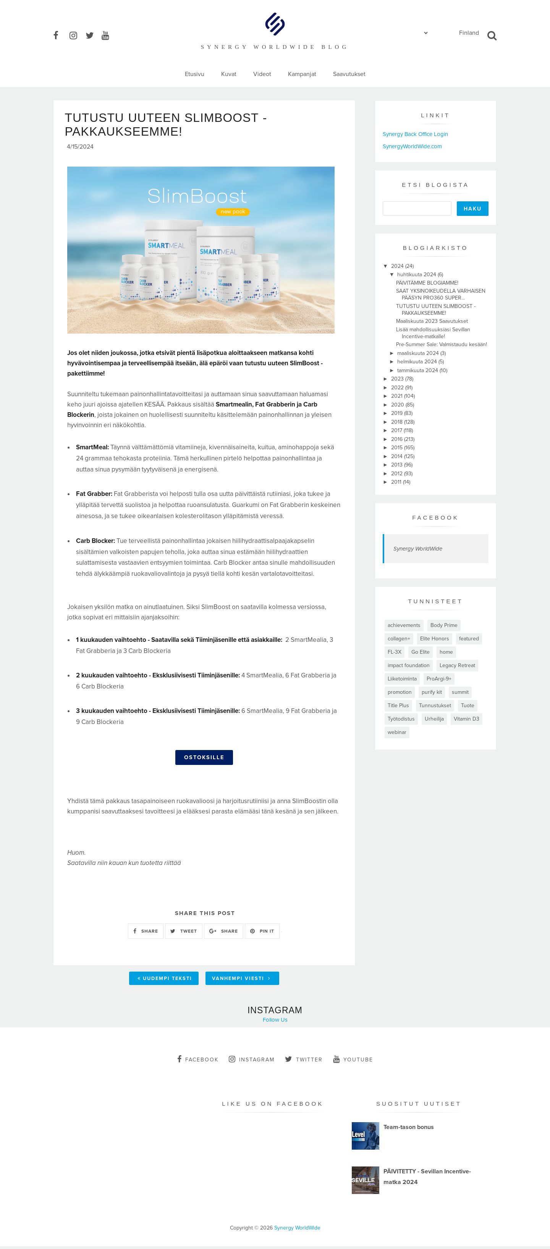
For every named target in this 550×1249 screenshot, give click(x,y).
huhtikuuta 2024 (417, 274)
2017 (397, 430)
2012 (397, 473)
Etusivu (194, 74)
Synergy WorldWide (417, 548)
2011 (397, 482)
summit (460, 692)
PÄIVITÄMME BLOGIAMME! (427, 283)
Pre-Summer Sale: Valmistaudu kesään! (441, 344)
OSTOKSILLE (204, 760)
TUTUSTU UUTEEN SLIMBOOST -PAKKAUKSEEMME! (436, 309)
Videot (262, 74)
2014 (397, 456)
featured (469, 638)
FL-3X (394, 652)
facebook (197, 1061)
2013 (397, 465)
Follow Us (275, 1022)
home (446, 652)
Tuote (467, 705)
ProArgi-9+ (439, 679)
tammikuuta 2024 (418, 370)
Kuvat (228, 74)
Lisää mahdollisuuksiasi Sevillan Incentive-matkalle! (433, 333)
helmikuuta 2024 (417, 361)
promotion (400, 692)
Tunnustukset (435, 705)
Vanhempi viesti (241, 981)
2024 (398, 266)
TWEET (183, 933)
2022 (398, 387)
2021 (397, 396)
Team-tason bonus (408, 1129)
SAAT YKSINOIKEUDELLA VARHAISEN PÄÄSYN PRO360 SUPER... (440, 294)
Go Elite (420, 652)
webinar (397, 732)
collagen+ (399, 638)
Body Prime (444, 625)
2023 (398, 379)
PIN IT (262, 933)
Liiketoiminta (402, 679)
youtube (353, 1061)
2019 (397, 413)
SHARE (145, 933)
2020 (398, 405)
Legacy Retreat (457, 665)
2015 (397, 447)
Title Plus (398, 705)
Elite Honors (434, 638)
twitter (304, 1061)
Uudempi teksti (165, 981)
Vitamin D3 (466, 719)
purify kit (432, 692)
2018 (397, 422)
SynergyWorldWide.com (412, 146)
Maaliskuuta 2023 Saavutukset (432, 321)
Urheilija (434, 719)
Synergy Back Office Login (415, 134)
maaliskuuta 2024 (418, 353)
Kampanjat (302, 74)
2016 (397, 439)
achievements (404, 625)
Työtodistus (401, 719)
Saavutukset (349, 74)
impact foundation (409, 665)
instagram (252, 1061)
